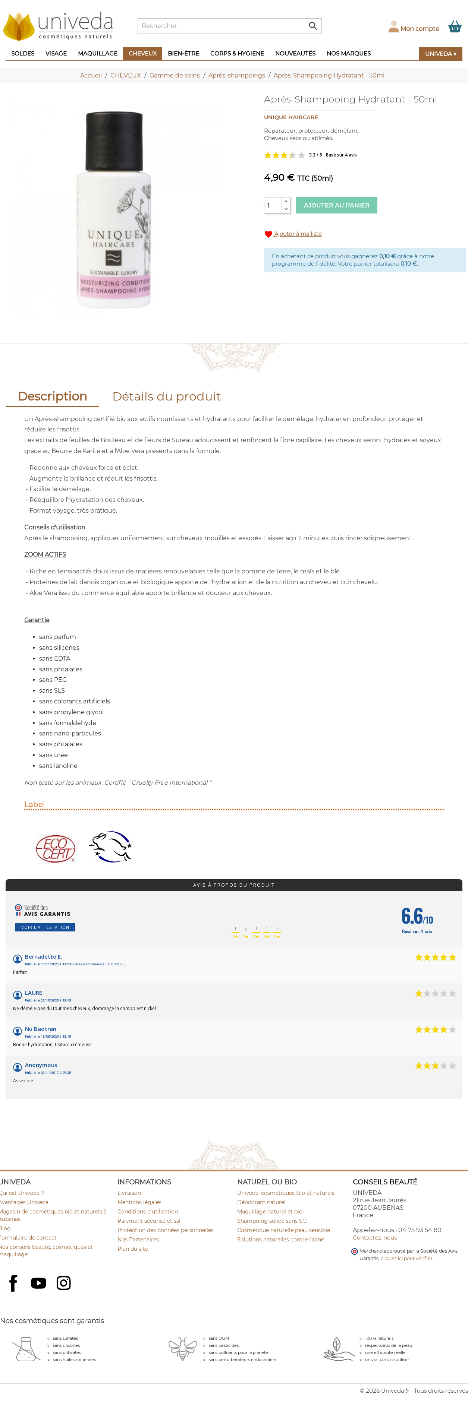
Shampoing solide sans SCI (272, 1221)
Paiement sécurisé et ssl (148, 1221)
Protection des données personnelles (165, 1230)
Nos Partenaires (138, 1239)
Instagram (64, 1284)
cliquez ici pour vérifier (407, 1258)
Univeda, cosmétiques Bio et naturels (285, 1193)
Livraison (129, 1193)
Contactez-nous (375, 1237)
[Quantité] (273, 205)
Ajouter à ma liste (293, 234)
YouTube (39, 1284)
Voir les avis (338, 155)
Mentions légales (139, 1202)
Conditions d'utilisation (147, 1211)
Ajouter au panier (337, 205)
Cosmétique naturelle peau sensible (283, 1230)
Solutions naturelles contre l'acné (280, 1239)
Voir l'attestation (45, 927)
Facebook (14, 1291)
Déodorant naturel (261, 1202)
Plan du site (132, 1249)
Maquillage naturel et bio (269, 1211)
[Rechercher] (230, 26)
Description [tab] (52, 396)
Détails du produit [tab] (166, 396)
